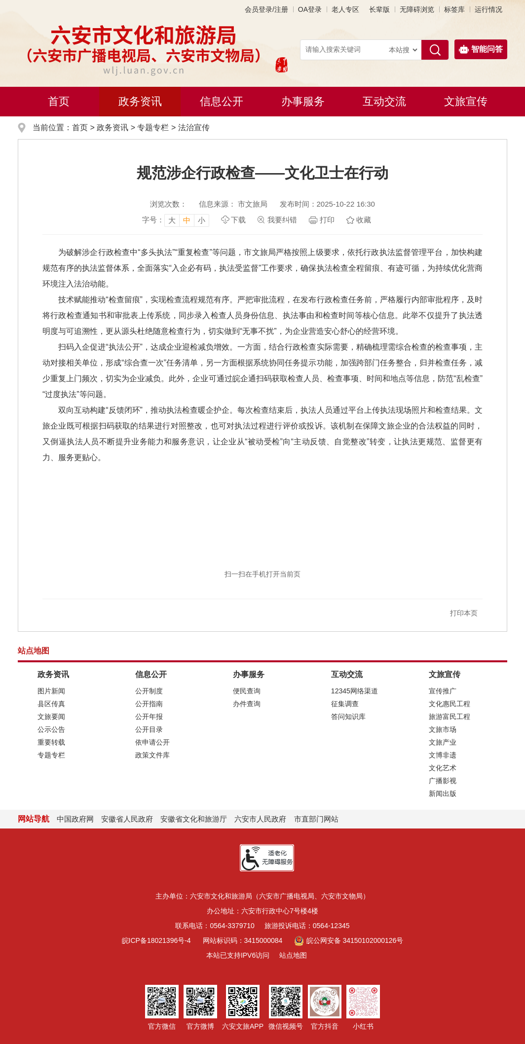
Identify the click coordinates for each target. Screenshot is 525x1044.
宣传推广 (442, 691)
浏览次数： (168, 204)
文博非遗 (442, 755)
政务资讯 (140, 101)
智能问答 (481, 49)
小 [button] (201, 220)
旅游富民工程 (449, 716)
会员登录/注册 (266, 9)
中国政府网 (75, 819)
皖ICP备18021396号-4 (156, 940)
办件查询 (247, 704)
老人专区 (345, 9)
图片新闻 (51, 691)
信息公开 (221, 101)
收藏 (363, 220)
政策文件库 (152, 755)
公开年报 (149, 716)
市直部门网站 (320, 819)
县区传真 (51, 704)
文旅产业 (442, 742)
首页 (59, 101)
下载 (238, 220)
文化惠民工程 (449, 704)
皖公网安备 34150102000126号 (348, 940)
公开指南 (149, 704)
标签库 (454, 9)
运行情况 (488, 9)
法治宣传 (194, 127)
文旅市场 (442, 729)
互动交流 (384, 101)
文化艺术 (442, 768)
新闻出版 (442, 793)
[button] (379, 9)
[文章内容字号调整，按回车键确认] (175, 220)
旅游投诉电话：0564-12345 (307, 926)
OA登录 (310, 9)
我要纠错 (282, 220)
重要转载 (51, 742)
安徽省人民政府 (127, 819)
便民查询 (247, 691)
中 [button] (186, 220)
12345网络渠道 (354, 691)
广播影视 (442, 781)
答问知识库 (348, 716)
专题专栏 (153, 127)
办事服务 (303, 101)
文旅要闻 (51, 716)
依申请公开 (152, 742)
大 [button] (172, 220)
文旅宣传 (466, 101)
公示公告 (51, 729)
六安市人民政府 (260, 819)
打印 (327, 220)
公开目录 (149, 729)
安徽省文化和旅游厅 (193, 819)
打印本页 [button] (464, 613)
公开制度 (149, 691)
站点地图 (293, 955)
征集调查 (345, 704)
